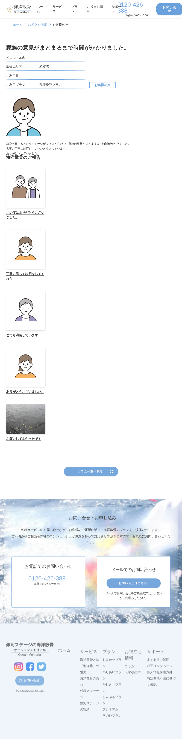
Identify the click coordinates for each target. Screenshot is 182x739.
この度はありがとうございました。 (25, 215)
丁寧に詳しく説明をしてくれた (25, 276)
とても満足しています (22, 335)
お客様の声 (102, 85)
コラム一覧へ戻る (91, 484)
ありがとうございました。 (25, 392)
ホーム (17, 25)
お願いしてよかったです (23, 438)
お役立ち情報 (37, 25)
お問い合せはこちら (133, 595)
